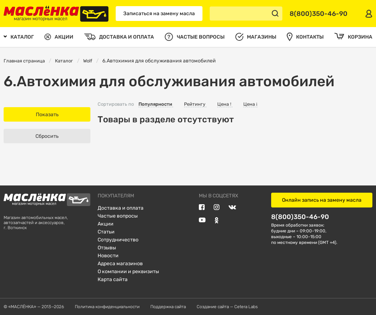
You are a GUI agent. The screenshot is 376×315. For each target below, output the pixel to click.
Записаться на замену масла (159, 13)
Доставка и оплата (121, 208)
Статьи (106, 232)
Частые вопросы (118, 216)
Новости (108, 256)
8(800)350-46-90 (300, 216)
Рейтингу (195, 104)
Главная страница (24, 61)
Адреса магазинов (120, 264)
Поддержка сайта (168, 306)
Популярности (155, 104)
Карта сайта (113, 279)
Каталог (64, 61)
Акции (106, 224)
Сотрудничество (118, 240)
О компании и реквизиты (128, 271)
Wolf (87, 61)
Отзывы (107, 248)
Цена (224, 104)
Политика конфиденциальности (107, 306)
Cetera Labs (246, 306)
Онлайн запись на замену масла (322, 200)
